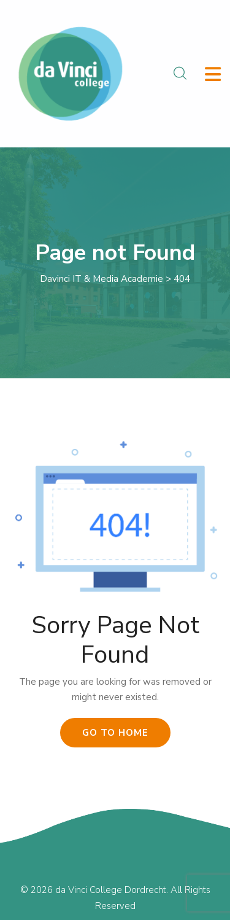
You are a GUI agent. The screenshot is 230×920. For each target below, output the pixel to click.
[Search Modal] (180, 73)
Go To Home (115, 733)
